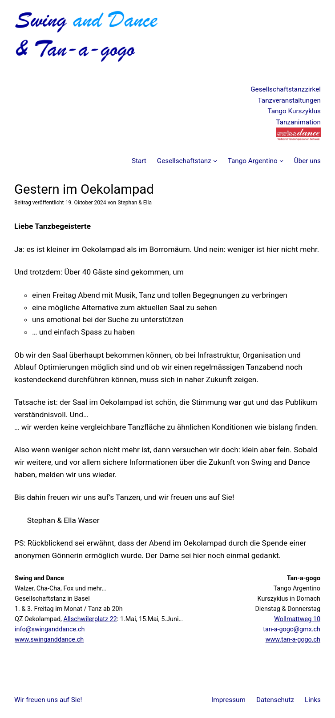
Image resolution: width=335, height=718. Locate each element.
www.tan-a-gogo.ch (293, 639)
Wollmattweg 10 (297, 619)
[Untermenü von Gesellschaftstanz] (215, 161)
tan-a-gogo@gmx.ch (291, 629)
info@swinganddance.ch (50, 629)
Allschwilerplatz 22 (90, 619)
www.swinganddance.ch (49, 639)
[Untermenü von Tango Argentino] (281, 161)
